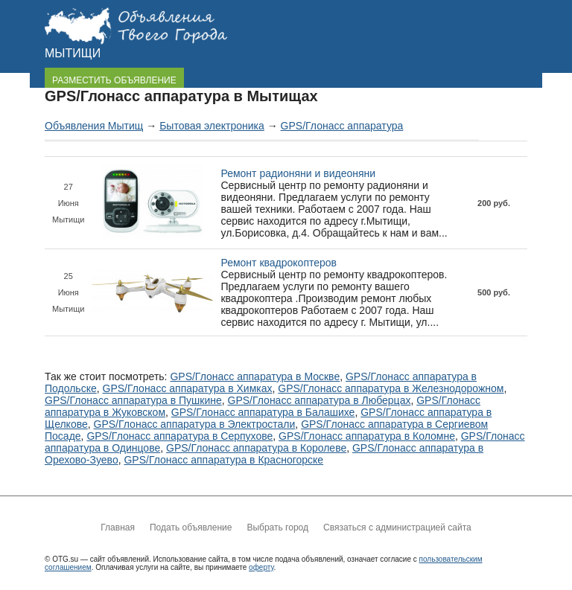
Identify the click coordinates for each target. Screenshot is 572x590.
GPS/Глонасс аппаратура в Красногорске (223, 460)
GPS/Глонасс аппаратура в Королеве (256, 448)
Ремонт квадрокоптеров (278, 263)
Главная (118, 527)
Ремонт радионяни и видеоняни (297, 173)
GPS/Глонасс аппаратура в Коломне (367, 436)
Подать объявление (191, 527)
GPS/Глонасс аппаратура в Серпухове (179, 436)
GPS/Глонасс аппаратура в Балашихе (263, 412)
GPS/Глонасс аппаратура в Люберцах (319, 400)
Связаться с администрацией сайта (397, 527)
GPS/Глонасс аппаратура (342, 126)
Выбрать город (277, 527)
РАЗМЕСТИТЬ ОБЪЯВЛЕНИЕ (114, 80)
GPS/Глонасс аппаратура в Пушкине (133, 400)
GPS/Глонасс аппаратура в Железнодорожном (390, 388)
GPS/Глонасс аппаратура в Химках (188, 388)
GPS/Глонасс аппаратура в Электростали (195, 424)
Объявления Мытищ (94, 126)
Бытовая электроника (211, 126)
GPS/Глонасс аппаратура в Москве (255, 376)
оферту (261, 567)
